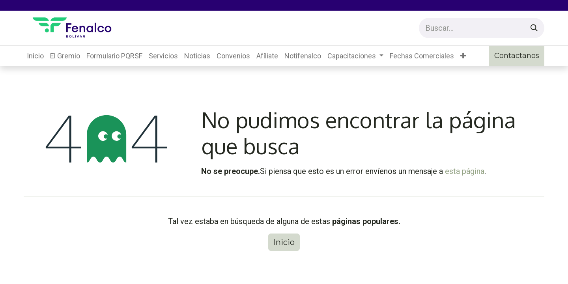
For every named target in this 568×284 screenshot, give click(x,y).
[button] (463, 55)
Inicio (284, 242)
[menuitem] (35, 55)
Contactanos (516, 55)
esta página (464, 171)
